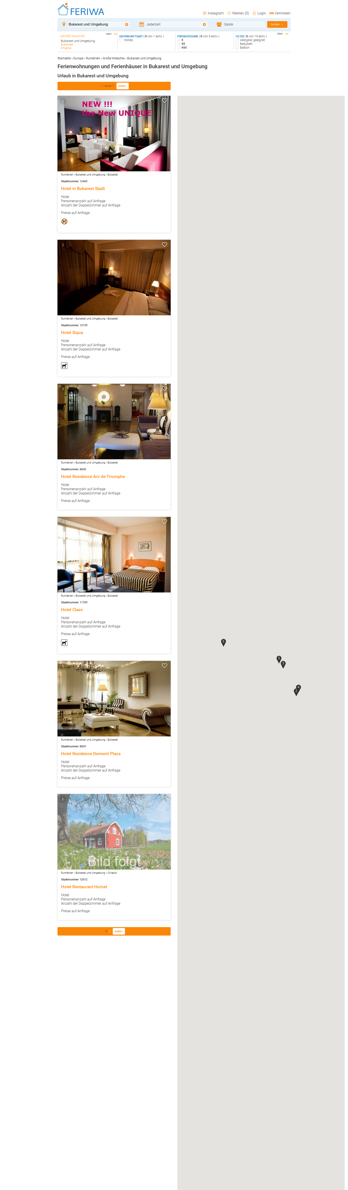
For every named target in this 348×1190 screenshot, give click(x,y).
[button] (296, 692)
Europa (78, 58)
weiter (122, 86)
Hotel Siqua (72, 332)
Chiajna (112, 872)
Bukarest (113, 174)
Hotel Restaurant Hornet (84, 886)
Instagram (213, 13)
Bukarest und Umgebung (144, 58)
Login (259, 13)
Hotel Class (72, 609)
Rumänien (93, 58)
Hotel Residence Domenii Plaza (91, 753)
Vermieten (280, 13)
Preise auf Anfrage (75, 213)
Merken (238, 13)
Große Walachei (114, 58)
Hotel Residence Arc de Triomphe (93, 476)
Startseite (64, 58)
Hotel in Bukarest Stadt (83, 188)
